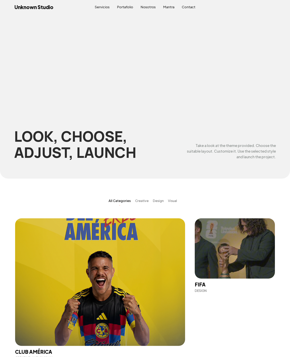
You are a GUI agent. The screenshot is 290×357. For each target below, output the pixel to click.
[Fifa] (235, 255)
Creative (142, 201)
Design (158, 201)
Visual (172, 201)
